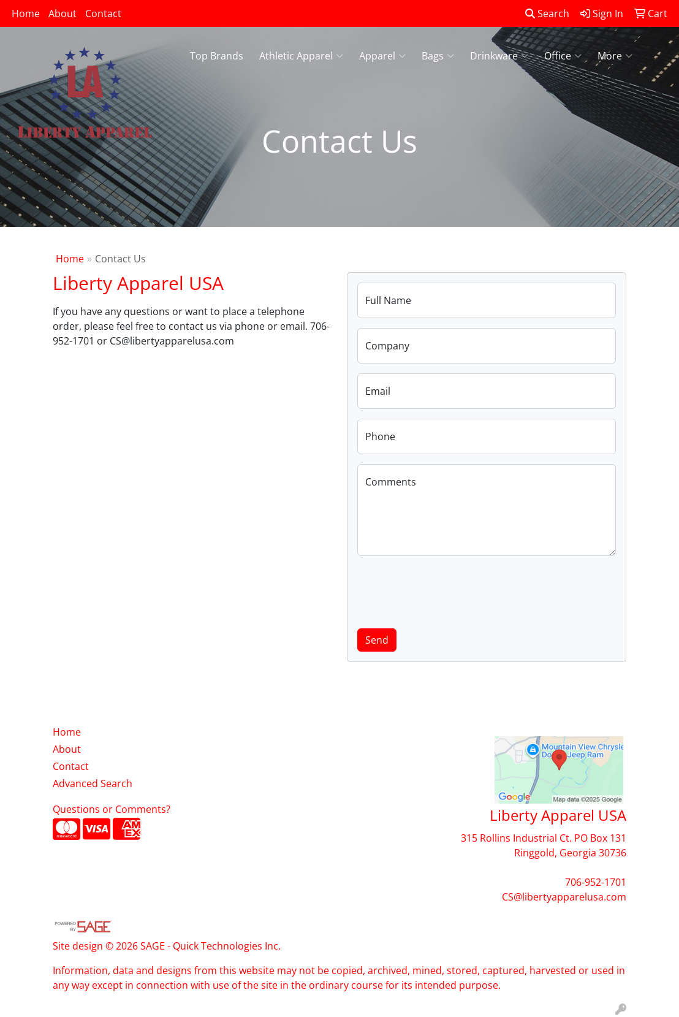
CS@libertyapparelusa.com (564, 897)
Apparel (382, 55)
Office (563, 55)
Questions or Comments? (111, 809)
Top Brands (216, 56)
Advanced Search (92, 783)
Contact (103, 13)
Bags (438, 55)
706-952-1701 (595, 882)
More (614, 55)
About (62, 13)
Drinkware (499, 55)
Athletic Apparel (301, 55)
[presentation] (450, 590)
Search (547, 13)
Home (26, 13)
